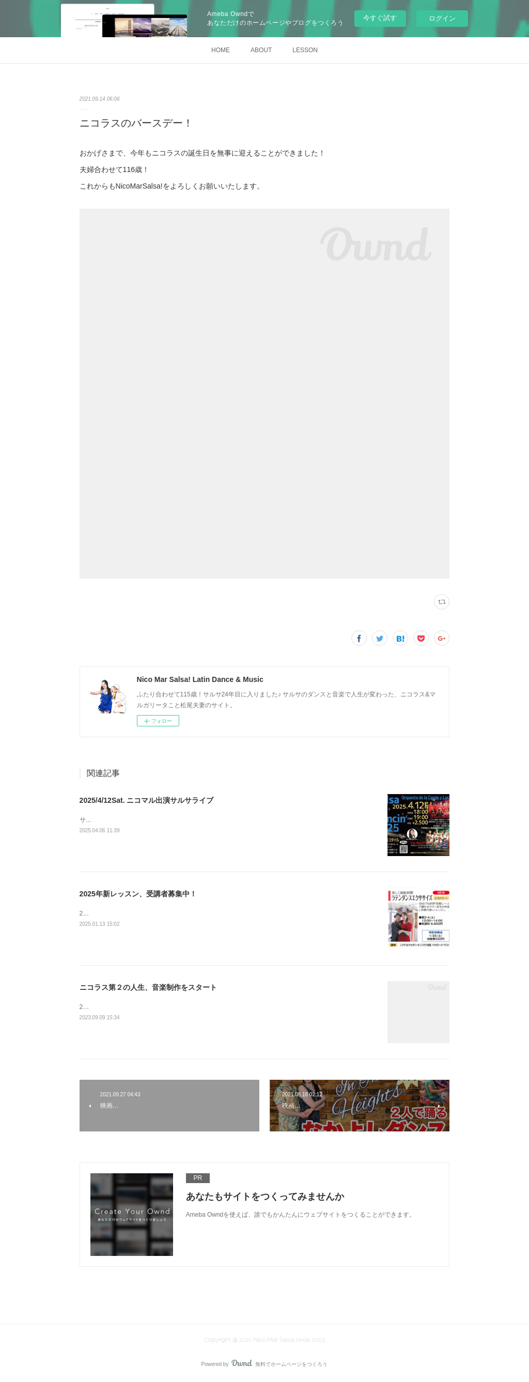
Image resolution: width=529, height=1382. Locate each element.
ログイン (442, 18)
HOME (220, 50)
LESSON (305, 50)
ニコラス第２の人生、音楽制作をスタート (148, 987)
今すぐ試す (380, 18)
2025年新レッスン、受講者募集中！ (138, 894)
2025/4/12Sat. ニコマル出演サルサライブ (147, 800)
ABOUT (261, 50)
